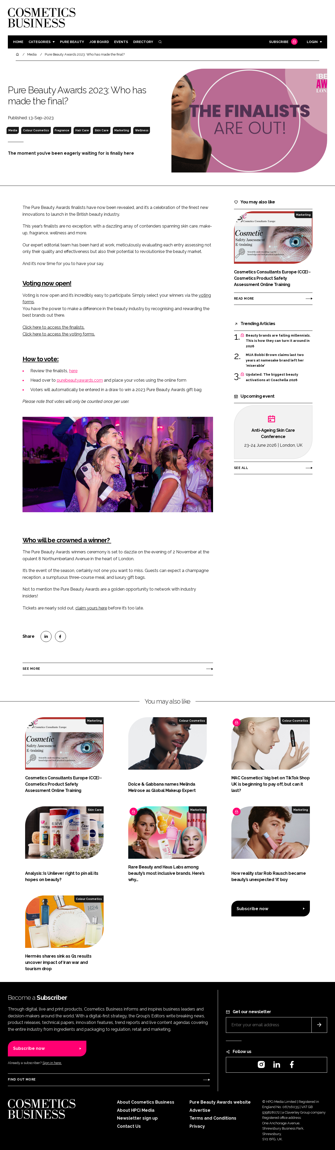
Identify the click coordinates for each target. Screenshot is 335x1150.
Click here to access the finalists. (54, 327)
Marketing (121, 130)
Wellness (141, 130)
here (73, 370)
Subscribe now (252, 908)
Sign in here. (52, 1063)
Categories (40, 42)
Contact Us (129, 1126)
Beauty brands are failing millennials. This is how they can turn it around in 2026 (278, 341)
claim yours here (91, 608)
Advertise (199, 1110)
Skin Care (102, 130)
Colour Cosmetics (36, 130)
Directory (143, 42)
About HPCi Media (135, 1110)
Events (121, 42)
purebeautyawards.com (80, 380)
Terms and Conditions (212, 1118)
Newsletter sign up (137, 1118)
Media (12, 130)
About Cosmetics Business (145, 1102)
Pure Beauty (72, 42)
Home (18, 42)
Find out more (22, 1079)
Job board (99, 42)
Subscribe (282, 42)
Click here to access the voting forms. (59, 334)
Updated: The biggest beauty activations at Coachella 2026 (272, 377)
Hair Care (82, 130)
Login (312, 42)
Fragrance (62, 130)
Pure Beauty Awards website (220, 1102)
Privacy (197, 1126)
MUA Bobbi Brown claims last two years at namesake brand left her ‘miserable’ (275, 360)
